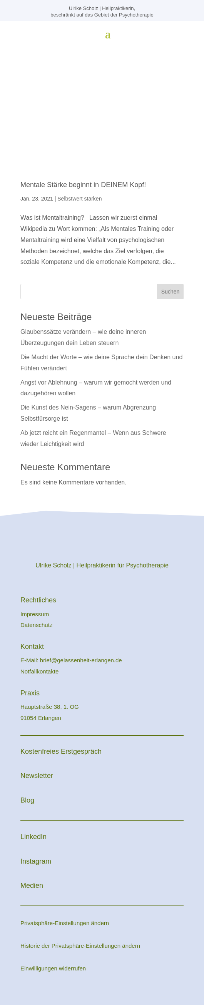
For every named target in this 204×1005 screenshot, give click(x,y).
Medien (31, 885)
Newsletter (36, 775)
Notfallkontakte (39, 671)
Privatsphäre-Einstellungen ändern (64, 923)
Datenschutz (36, 625)
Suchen (170, 292)
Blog (27, 800)
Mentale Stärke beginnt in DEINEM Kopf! (83, 185)
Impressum (35, 614)
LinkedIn (33, 837)
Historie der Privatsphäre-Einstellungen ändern (80, 945)
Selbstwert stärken (79, 199)
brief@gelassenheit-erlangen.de (81, 660)
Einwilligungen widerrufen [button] (53, 968)
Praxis (30, 693)
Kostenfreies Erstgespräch (61, 751)
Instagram (35, 861)
